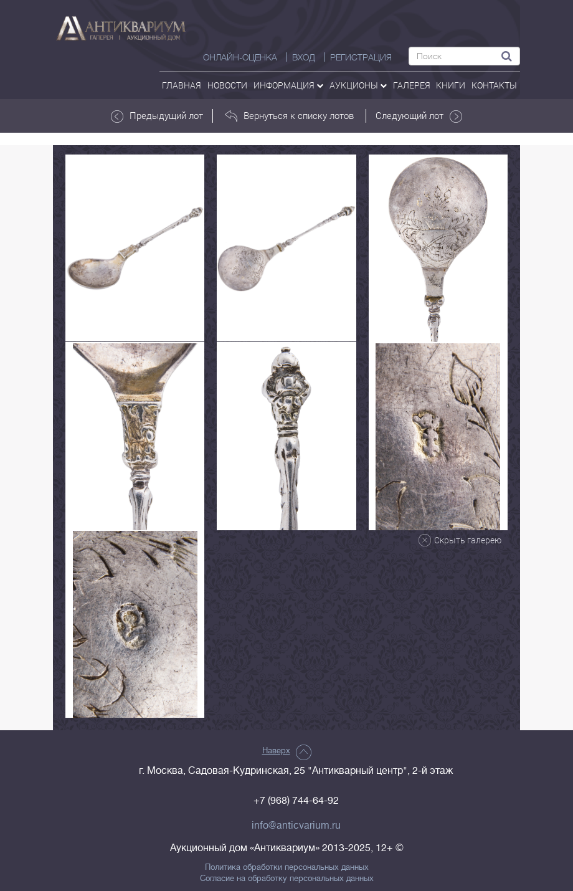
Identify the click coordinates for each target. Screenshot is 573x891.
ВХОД (303, 57)
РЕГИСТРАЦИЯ (361, 57)
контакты (494, 85)
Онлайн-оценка (240, 57)
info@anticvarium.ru (296, 825)
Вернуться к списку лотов (289, 116)
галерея (411, 85)
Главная (181, 85)
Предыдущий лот (157, 116)
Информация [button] (288, 85)
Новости (227, 85)
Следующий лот (419, 116)
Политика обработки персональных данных (287, 867)
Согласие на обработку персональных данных (287, 878)
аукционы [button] (358, 85)
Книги (450, 85)
